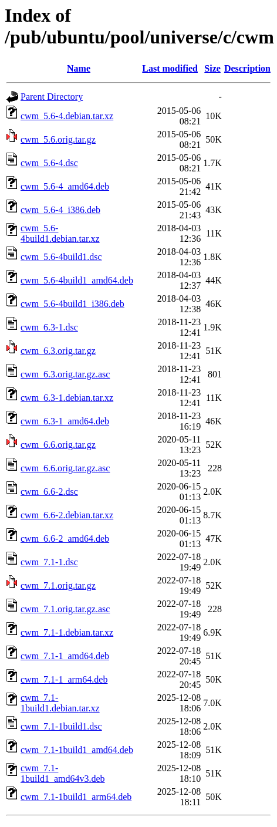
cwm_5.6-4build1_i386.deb (72, 304)
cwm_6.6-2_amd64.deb (65, 539)
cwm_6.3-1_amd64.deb (65, 421)
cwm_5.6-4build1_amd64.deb (77, 280)
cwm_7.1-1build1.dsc (61, 726)
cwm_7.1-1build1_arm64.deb (76, 797)
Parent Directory (52, 97)
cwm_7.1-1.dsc (49, 562)
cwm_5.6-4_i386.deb (60, 210)
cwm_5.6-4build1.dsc (61, 257)
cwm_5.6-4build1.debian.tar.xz (60, 233)
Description (247, 68)
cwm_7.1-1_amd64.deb (65, 656)
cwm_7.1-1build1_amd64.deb (77, 750)
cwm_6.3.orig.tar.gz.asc (65, 374)
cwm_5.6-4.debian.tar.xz (67, 116)
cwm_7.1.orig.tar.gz (58, 585)
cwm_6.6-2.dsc (49, 492)
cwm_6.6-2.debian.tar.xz (67, 515)
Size (212, 68)
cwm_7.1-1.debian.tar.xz (67, 632)
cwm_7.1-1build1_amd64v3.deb (63, 773)
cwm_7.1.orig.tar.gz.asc (65, 609)
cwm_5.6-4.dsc (49, 163)
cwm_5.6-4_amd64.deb (65, 186)
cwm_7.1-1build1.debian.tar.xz (60, 703)
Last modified (170, 68)
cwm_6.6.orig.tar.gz (58, 445)
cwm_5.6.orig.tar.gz (58, 139)
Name (78, 68)
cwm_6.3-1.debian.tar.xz (67, 398)
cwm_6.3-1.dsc (49, 327)
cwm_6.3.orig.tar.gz (58, 351)
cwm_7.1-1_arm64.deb (64, 679)
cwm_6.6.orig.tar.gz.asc (65, 468)
